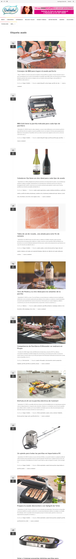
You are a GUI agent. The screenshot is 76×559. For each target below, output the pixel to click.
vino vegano (34, 196)
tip (56, 83)
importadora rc (60, 465)
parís (29, 416)
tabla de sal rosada (52, 251)
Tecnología (4, 24)
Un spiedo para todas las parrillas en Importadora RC (39, 453)
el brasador (42, 360)
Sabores (61, 19)
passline (33, 363)
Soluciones (70, 19)
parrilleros (28, 363)
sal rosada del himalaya (36, 251)
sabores (59, 193)
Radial (69, 1)
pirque (37, 363)
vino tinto (28, 196)
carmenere (39, 305)
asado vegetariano (41, 190)
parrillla (45, 305)
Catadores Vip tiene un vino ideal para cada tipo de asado (41, 178)
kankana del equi (53, 193)
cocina (46, 83)
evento (54, 360)
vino (18, 196)
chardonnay (46, 193)
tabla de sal (45, 251)
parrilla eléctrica (35, 416)
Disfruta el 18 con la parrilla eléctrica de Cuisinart (37, 401)
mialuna (23, 251)
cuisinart (55, 412)
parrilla (53, 83)
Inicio (3, 19)
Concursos (10, 19)
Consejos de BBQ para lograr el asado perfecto (36, 71)
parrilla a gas (55, 137)
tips (59, 83)
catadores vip (39, 193)
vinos (38, 196)
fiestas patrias (51, 248)
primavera (49, 305)
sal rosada (27, 251)
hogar (50, 83)
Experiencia (19, 19)
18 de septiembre (41, 412)
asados (48, 190)
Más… (12, 24)
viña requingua (26, 309)
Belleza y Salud (29, 19)
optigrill (59, 517)
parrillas (61, 137)
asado (38, 83)
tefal (27, 521)
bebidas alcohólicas (55, 190)
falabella (60, 412)
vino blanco (22, 196)
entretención (48, 360)
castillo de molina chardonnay (28, 193)
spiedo (23, 468)
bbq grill (42, 83)
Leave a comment (21, 141)
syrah (63, 193)
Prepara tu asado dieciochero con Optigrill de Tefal (38, 506)
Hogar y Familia (41, 19)
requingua (54, 305)
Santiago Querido (61, 1)
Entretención (53, 19)
